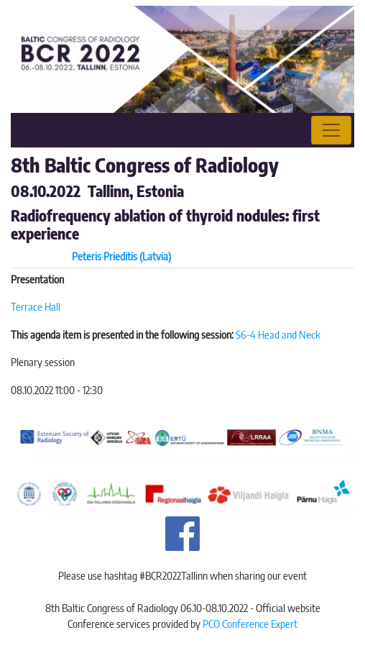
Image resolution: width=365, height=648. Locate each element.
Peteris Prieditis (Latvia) (121, 256)
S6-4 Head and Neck (278, 334)
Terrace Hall (35, 306)
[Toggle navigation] (331, 130)
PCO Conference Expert (250, 623)
